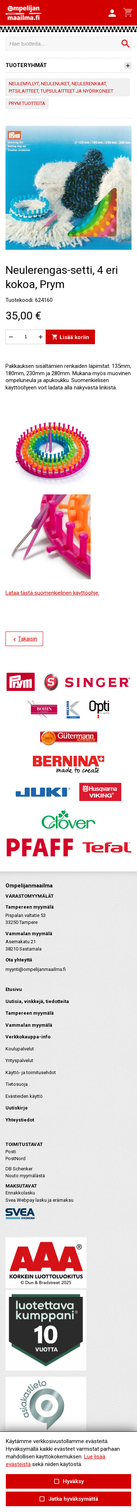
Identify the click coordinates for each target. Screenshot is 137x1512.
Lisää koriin (70, 337)
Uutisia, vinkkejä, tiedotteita (37, 1001)
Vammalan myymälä (28, 1025)
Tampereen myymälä (29, 1013)
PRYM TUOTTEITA (27, 103)
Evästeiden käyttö (24, 1096)
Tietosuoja (16, 1084)
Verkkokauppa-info (27, 1036)
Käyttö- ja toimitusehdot (30, 1072)
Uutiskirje (16, 1108)
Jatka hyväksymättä (68, 1499)
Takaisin (24, 639)
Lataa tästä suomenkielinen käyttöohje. (52, 593)
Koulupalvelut (19, 1049)
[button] (112, 13)
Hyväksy (68, 1481)
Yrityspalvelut (19, 1060)
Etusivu (13, 989)
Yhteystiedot (19, 1120)
